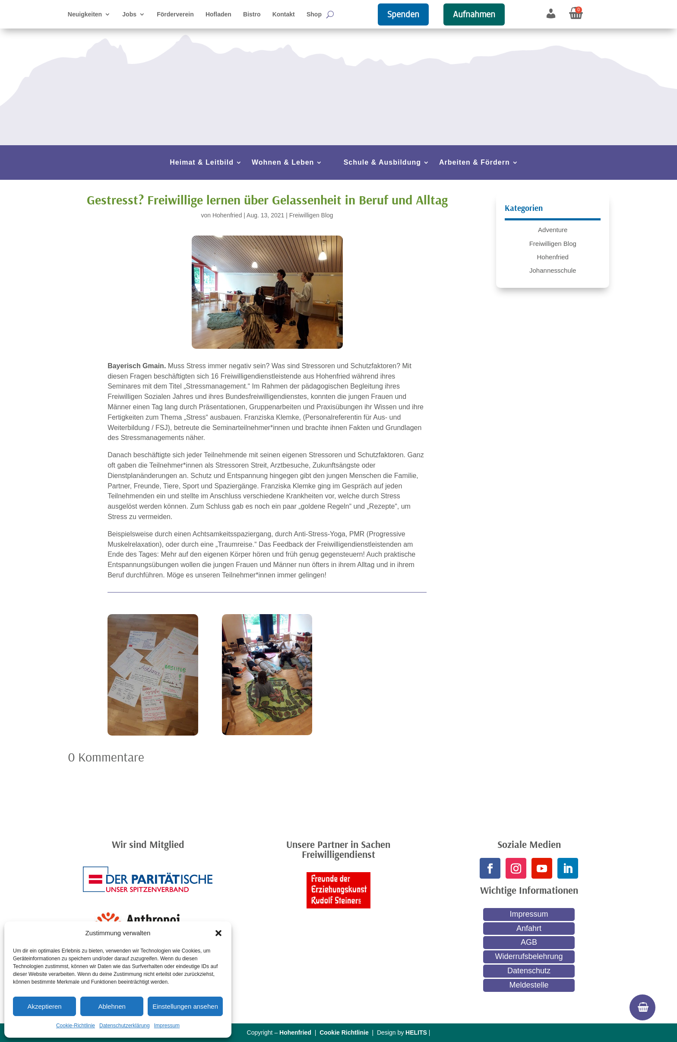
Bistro (251, 14)
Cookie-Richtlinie (75, 1026)
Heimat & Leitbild (202, 162)
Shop (314, 14)
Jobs (129, 14)
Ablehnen (111, 1006)
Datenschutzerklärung (124, 1026)
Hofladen (218, 14)
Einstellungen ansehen (185, 1006)
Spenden (403, 14)
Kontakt (283, 14)
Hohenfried (227, 215)
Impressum (167, 1026)
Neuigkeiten (85, 14)
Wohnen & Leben (283, 162)
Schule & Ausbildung (382, 162)
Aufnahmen (474, 14)
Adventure (552, 229)
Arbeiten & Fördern (474, 162)
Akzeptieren (44, 1006)
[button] (218, 933)
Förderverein (175, 14)
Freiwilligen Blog (311, 215)
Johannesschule (552, 270)
